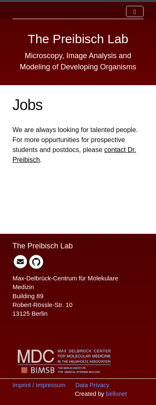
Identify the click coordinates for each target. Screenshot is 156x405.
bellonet (116, 393)
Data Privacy (92, 385)
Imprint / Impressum (38, 385)
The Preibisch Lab (78, 39)
